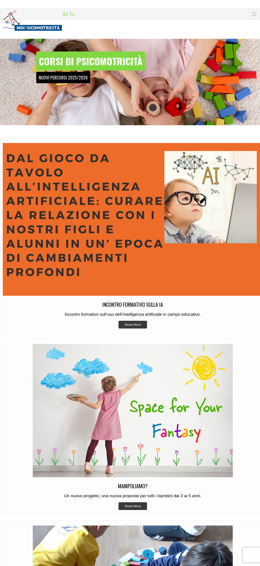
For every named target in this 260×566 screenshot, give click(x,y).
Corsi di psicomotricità (90, 61)
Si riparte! (145, 449)
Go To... (70, 14)
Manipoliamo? (149, 441)
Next (252, 87)
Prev (7, 87)
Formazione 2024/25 (154, 456)
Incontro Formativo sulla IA (159, 433)
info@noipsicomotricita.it (33, 475)
